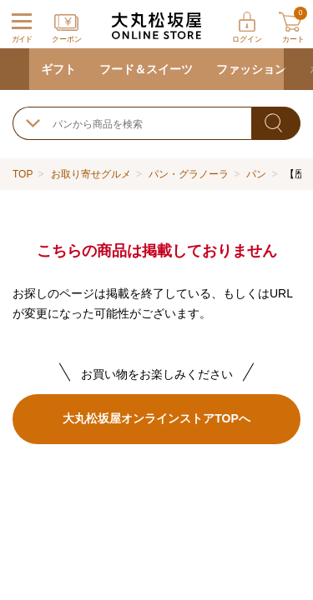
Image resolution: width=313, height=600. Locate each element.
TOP (23, 174)
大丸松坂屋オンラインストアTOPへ (156, 418)
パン (256, 174)
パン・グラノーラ (189, 174)
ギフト (58, 69)
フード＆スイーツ (146, 69)
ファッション (251, 69)
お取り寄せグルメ (91, 174)
